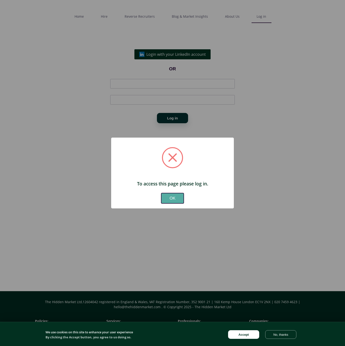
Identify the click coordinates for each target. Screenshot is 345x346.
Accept (243, 334)
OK (173, 198)
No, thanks (280, 334)
